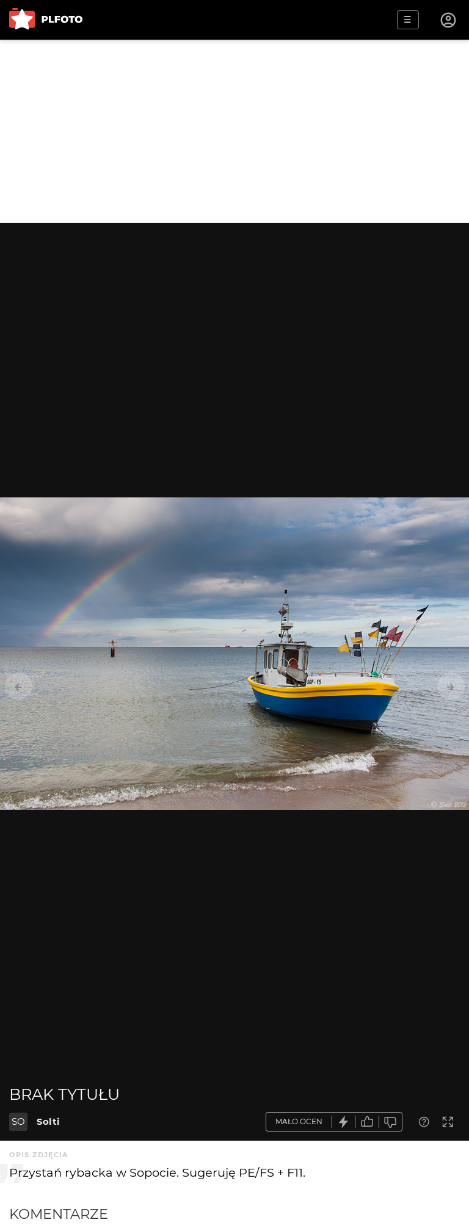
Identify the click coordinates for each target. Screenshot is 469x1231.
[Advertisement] (234, 131)
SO (18, 1121)
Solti (48, 1121)
